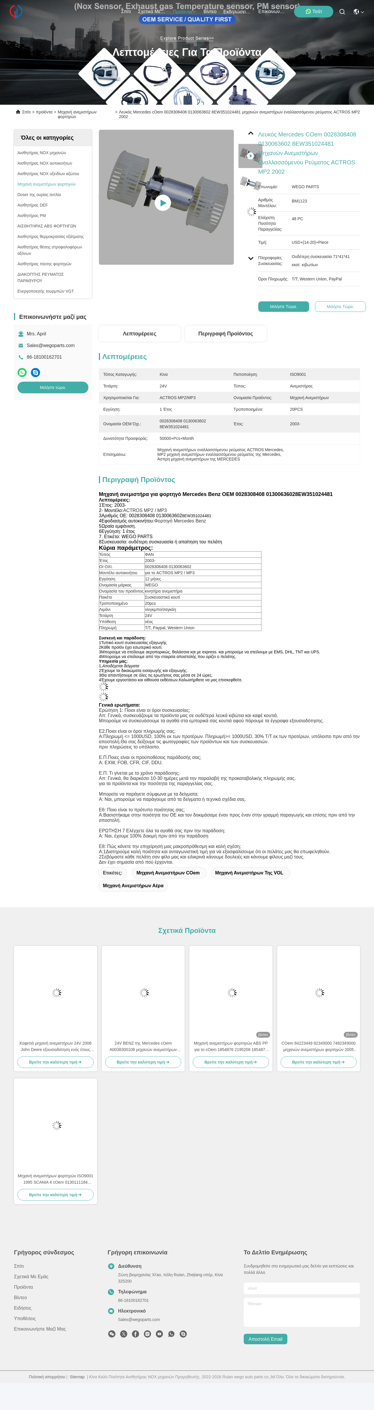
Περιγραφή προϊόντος (225, 334)
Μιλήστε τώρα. (53, 387)
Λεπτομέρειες (139, 334)
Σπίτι (126, 11)
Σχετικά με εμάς (152, 11)
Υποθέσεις (25, 1318)
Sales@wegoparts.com (51, 345)
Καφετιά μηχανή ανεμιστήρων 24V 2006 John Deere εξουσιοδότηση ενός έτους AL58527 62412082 (55, 1047)
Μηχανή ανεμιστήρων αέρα (133, 885)
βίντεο (210, 11)
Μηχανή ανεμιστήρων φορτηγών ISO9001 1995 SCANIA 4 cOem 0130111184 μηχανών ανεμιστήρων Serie (55, 1179)
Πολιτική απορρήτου (47, 1377)
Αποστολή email (265, 1339)
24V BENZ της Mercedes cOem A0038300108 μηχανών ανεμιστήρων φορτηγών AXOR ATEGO (143, 1047)
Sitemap (77, 1377)
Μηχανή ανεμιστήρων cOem (168, 872)
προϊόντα (184, 11)
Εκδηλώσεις (237, 11)
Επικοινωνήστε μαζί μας (272, 11)
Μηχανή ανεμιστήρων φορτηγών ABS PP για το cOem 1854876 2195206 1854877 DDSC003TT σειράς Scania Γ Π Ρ (231, 1047)
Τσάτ (313, 11)
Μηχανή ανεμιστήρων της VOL (249, 872)
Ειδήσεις (22, 1308)
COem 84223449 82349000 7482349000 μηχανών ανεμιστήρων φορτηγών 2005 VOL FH (319, 1047)
